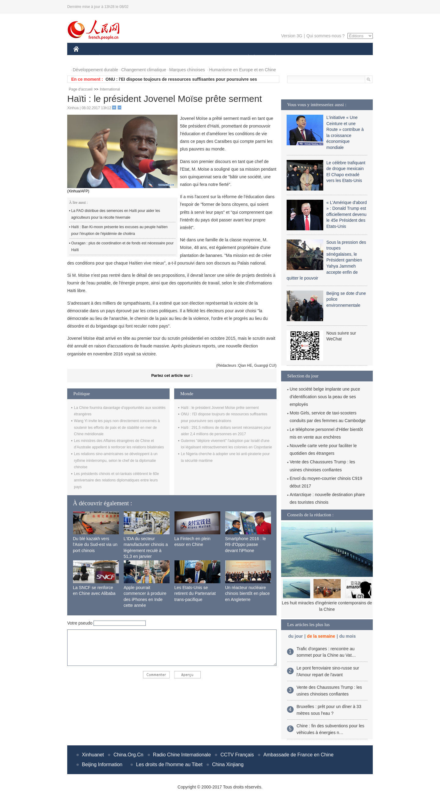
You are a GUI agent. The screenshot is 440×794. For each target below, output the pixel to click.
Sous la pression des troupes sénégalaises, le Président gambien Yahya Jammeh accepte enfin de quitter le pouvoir (326, 260)
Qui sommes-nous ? (325, 35)
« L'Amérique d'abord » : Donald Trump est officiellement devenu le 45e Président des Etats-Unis (346, 214)
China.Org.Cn (128, 754)
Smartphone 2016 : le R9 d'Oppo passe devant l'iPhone (245, 544)
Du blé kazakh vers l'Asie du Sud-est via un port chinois (95, 544)
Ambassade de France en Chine (298, 754)
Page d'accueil (81, 89)
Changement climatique (143, 69)
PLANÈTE (272, 57)
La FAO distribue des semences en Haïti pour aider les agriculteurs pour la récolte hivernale (115, 214)
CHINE (83, 57)
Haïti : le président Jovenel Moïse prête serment (220, 408)
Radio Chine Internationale (182, 754)
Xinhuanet (93, 754)
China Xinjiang (228, 764)
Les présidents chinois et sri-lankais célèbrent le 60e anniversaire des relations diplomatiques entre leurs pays (116, 480)
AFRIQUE (163, 57)
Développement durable (95, 69)
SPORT (296, 57)
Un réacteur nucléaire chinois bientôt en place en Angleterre (247, 593)
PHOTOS (351, 57)
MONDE (138, 57)
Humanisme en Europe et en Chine (242, 69)
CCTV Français (237, 754)
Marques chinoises (187, 69)
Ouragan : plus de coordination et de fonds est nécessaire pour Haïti (122, 246)
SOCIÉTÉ (245, 57)
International (110, 89)
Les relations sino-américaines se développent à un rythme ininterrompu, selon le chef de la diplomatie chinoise (116, 460)
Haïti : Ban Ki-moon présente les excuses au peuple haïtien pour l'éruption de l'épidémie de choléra (119, 230)
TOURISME (323, 57)
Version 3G (291, 35)
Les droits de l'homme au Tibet (169, 764)
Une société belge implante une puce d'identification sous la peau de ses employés (325, 397)
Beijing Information (102, 764)
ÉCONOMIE (110, 57)
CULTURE (218, 57)
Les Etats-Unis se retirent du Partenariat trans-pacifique (195, 593)
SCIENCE (191, 57)
